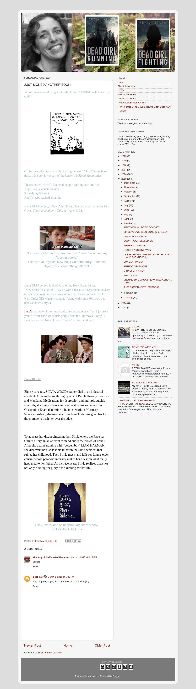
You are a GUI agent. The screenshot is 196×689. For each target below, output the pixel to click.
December (129, 182)
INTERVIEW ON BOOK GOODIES (141, 227)
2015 (124, 179)
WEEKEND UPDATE (134, 245)
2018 (124, 165)
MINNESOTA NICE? (134, 270)
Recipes (122, 111)
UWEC (121, 90)
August (128, 201)
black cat (37, 577)
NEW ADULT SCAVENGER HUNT (137, 400)
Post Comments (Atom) (50, 652)
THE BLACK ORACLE (135, 236)
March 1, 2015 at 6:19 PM (83, 557)
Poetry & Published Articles (132, 102)
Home (67, 645)
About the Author (126, 86)
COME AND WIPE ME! (144, 347)
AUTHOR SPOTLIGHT (135, 266)
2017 (124, 169)
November (129, 187)
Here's (28, 311)
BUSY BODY (130, 275)
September (130, 196)
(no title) (136, 326)
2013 (124, 307)
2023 (124, 156)
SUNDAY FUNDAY (133, 262)
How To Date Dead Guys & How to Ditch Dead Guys (145, 107)
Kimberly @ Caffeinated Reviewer (50, 557)
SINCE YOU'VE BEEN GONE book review (145, 232)
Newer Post (32, 645)
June (127, 209)
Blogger (116, 676)
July (126, 205)
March (127, 223)
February (129, 292)
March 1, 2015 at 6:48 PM (61, 577)
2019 (124, 160)
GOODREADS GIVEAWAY (137, 250)
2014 (124, 303)
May (126, 214)
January (128, 297)
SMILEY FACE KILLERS (144, 382)
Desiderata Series (127, 98)
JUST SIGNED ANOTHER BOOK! (141, 287)
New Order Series (127, 94)
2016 (124, 174)
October (128, 191)
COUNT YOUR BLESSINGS (138, 241)
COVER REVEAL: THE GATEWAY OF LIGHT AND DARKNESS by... (147, 255)
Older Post (102, 645)
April (126, 219)
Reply (35, 566)
